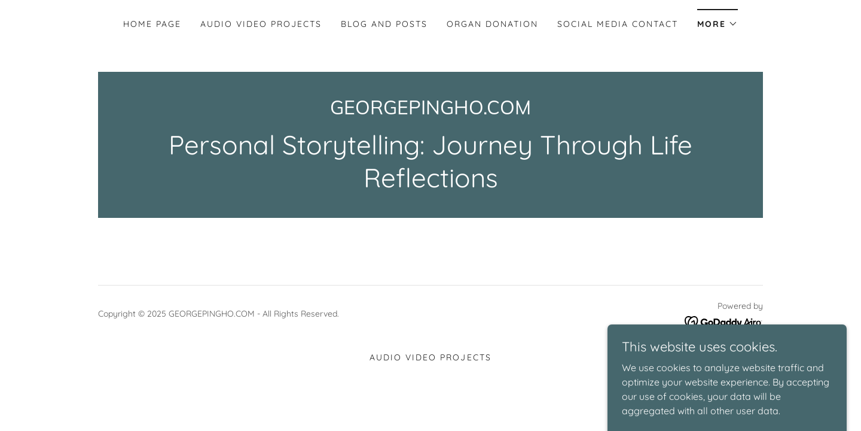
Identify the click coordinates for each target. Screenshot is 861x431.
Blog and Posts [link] (384, 24)
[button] (717, 20)
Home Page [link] (152, 24)
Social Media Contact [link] (617, 24)
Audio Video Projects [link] (261, 24)
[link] (430, 111)
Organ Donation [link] (492, 24)
